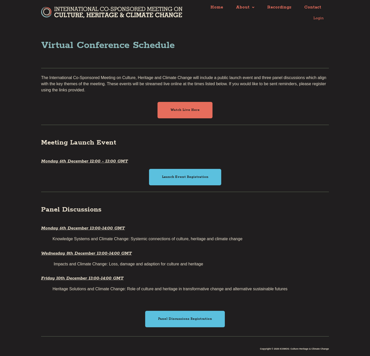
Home (216, 7)
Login (317, 17)
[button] (185, 109)
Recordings (279, 7)
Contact (312, 7)
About (245, 7)
